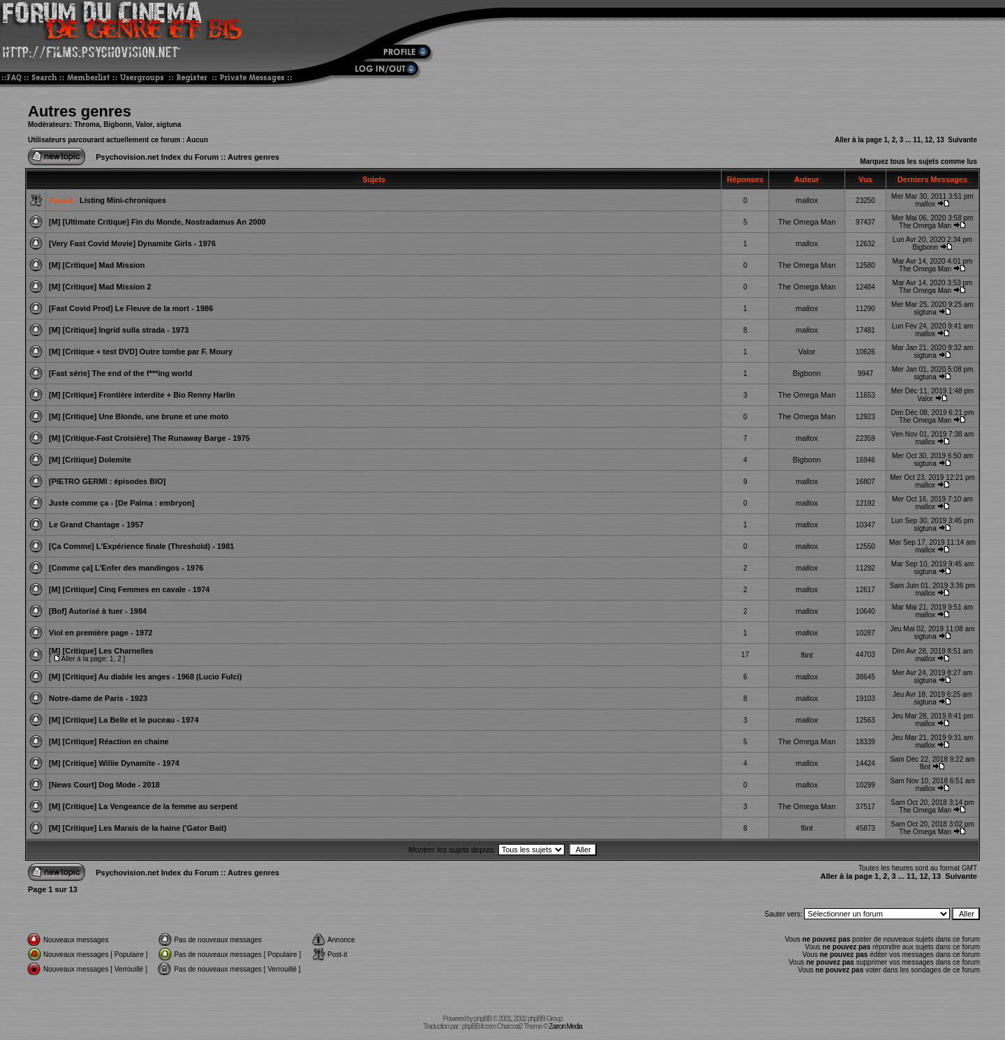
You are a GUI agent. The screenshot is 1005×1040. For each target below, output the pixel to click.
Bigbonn (117, 124)
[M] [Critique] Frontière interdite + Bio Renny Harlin (142, 395)
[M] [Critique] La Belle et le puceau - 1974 (124, 720)
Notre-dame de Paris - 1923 (98, 698)
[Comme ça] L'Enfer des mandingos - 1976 (126, 568)
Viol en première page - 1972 (100, 632)
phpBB (482, 1019)
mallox (807, 200)
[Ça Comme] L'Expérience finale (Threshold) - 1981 (141, 546)
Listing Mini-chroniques (123, 200)
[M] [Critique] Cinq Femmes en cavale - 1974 (129, 589)
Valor (143, 124)
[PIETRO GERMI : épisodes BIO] (107, 481)
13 (940, 140)
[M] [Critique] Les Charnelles (101, 651)
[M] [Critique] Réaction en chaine (109, 741)
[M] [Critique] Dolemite (90, 459)
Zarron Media (565, 1026)
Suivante (962, 140)
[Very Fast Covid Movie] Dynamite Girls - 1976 (132, 243)
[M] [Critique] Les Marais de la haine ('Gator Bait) (137, 828)
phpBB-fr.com (479, 1026)
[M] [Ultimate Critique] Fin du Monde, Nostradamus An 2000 (157, 222)
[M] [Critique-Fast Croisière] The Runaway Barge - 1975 (149, 438)
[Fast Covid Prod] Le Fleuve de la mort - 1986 (131, 308)
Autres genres (79, 111)
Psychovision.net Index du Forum (157, 157)
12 (928, 140)
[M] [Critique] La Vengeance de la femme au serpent (143, 806)
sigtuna (168, 124)
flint (806, 655)
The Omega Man (807, 222)
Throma (87, 124)
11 (917, 140)
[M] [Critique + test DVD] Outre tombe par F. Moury (140, 351)
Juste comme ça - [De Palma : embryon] (121, 503)
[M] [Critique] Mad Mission (97, 265)
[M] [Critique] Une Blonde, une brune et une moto (138, 416)
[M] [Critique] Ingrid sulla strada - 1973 (118, 330)
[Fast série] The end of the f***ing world (120, 373)
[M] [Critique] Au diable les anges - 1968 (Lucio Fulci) (145, 676)
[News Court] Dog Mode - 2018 (104, 785)
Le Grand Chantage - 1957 (96, 524)
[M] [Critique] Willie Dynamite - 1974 (114, 763)
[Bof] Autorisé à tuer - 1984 (98, 611)
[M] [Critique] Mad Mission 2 (100, 286)
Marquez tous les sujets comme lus (918, 161)
